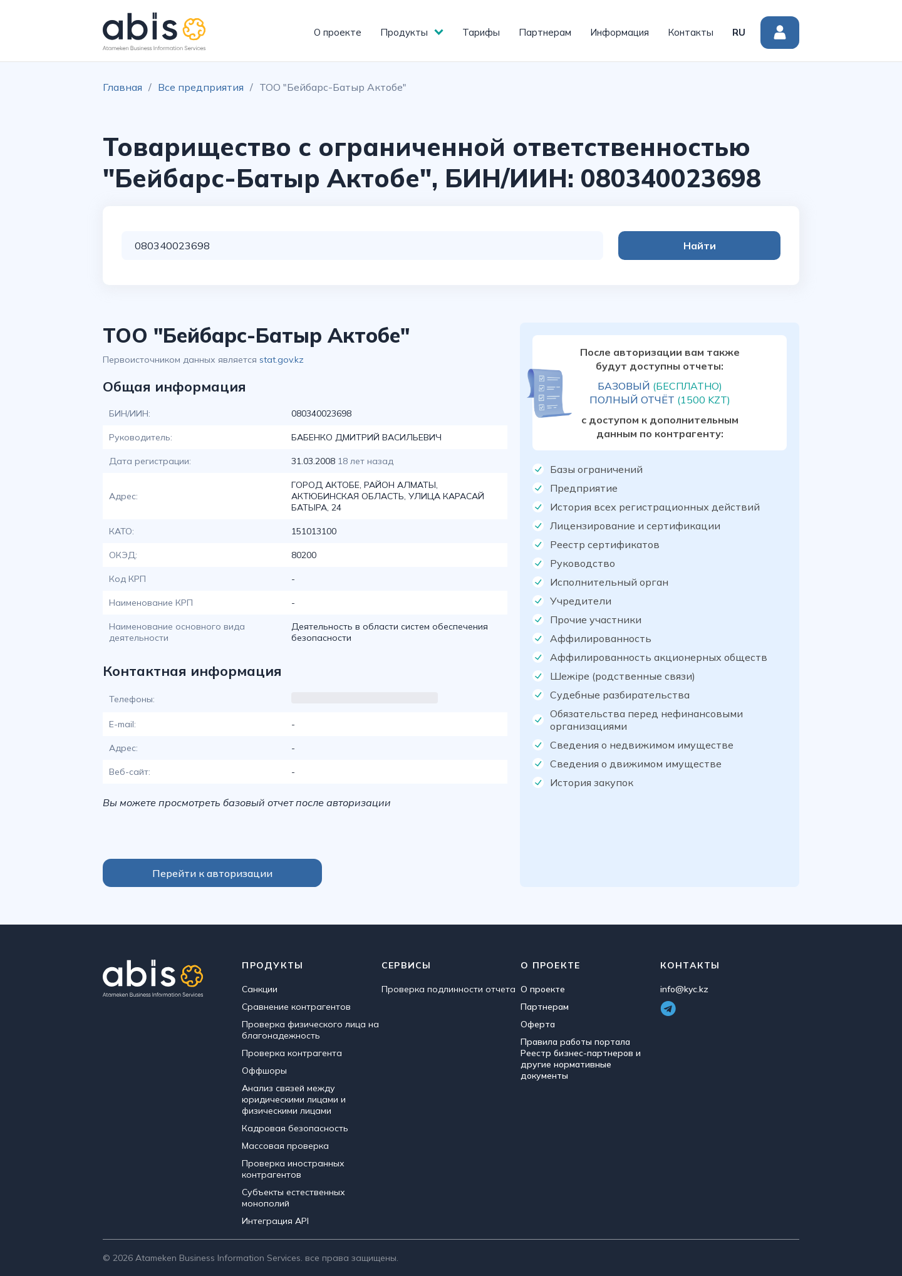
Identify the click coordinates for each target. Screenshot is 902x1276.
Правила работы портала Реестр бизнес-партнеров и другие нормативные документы (581, 1058)
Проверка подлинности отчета (448, 989)
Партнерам (545, 32)
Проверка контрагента (292, 1053)
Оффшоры (264, 1070)
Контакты (690, 32)
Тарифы (481, 32)
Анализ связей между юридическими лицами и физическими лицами (294, 1099)
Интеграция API (275, 1221)
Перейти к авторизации (212, 873)
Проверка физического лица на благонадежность (310, 1030)
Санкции (259, 989)
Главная (122, 87)
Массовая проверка (285, 1145)
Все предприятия (201, 87)
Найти (730, 245)
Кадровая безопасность (295, 1128)
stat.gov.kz (281, 359)
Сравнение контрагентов (296, 1006)
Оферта (538, 1024)
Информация (619, 32)
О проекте (337, 32)
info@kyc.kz (684, 989)
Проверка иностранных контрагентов (293, 1169)
